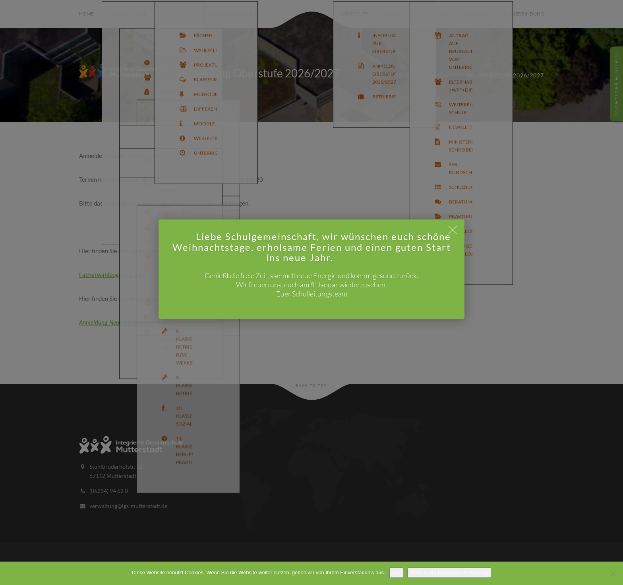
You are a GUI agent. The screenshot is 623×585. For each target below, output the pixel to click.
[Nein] (613, 573)
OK (396, 572)
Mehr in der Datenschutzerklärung (449, 572)
